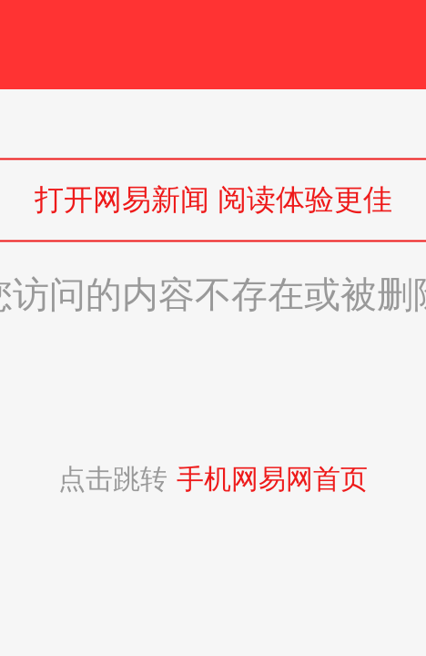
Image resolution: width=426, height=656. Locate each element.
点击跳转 (213, 479)
